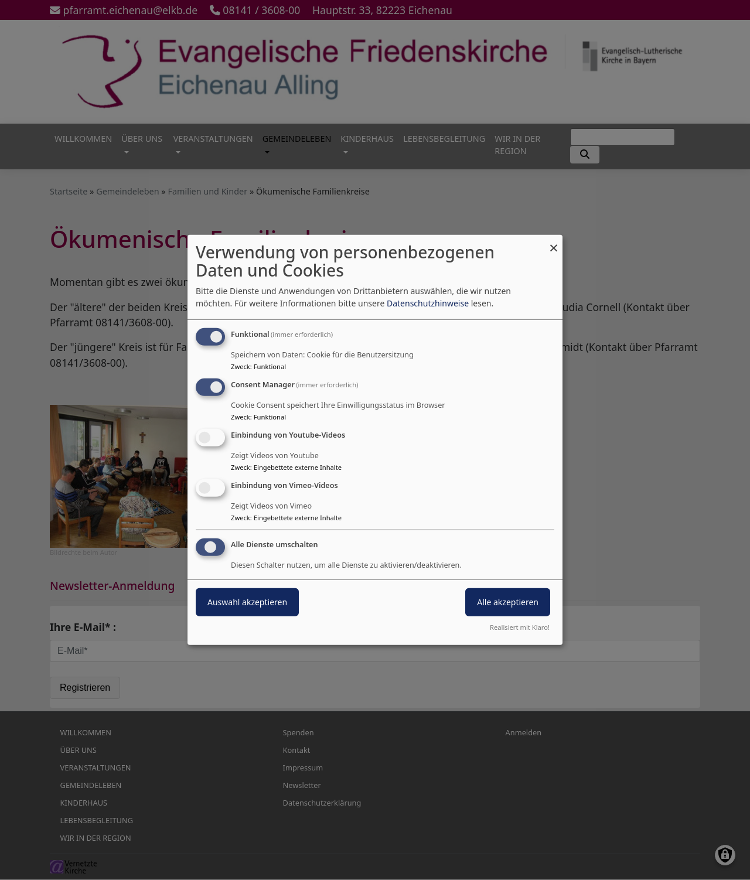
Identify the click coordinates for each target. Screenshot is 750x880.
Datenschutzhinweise (428, 303)
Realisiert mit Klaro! (520, 627)
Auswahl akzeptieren (247, 601)
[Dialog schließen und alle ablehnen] (553, 242)
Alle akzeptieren (507, 601)
